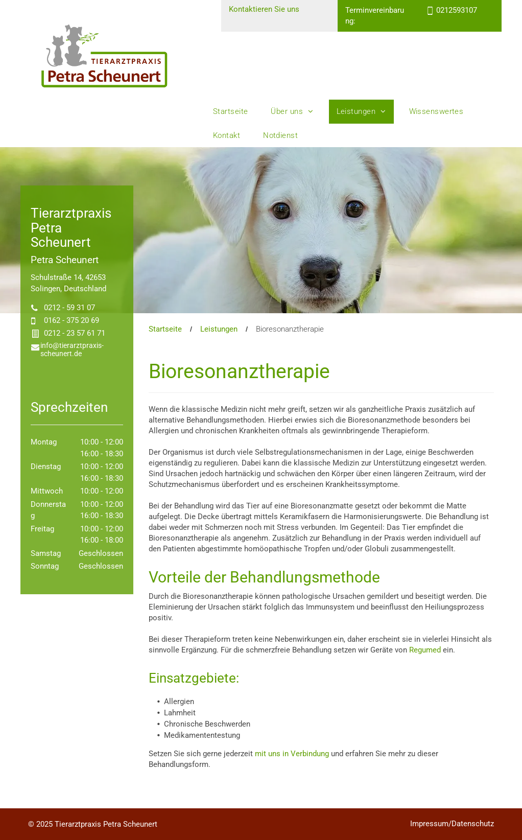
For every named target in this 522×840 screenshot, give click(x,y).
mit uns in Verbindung (292, 753)
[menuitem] (234, 112)
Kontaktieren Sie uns (264, 9)
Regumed (425, 650)
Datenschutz (473, 823)
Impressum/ (431, 823)
